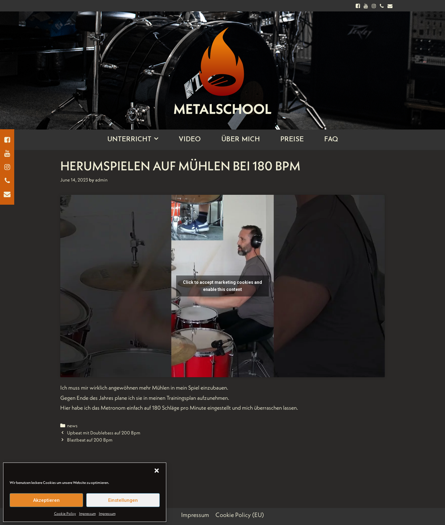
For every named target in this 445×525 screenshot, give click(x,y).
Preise (292, 139)
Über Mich (240, 139)
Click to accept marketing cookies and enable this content (222, 286)
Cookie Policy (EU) (239, 515)
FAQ (331, 139)
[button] (157, 470)
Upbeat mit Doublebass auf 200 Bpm (103, 433)
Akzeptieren (46, 500)
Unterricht (137, 140)
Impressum (87, 513)
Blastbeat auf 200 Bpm (89, 440)
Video (190, 139)
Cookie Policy (65, 513)
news (72, 426)
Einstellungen (123, 500)
